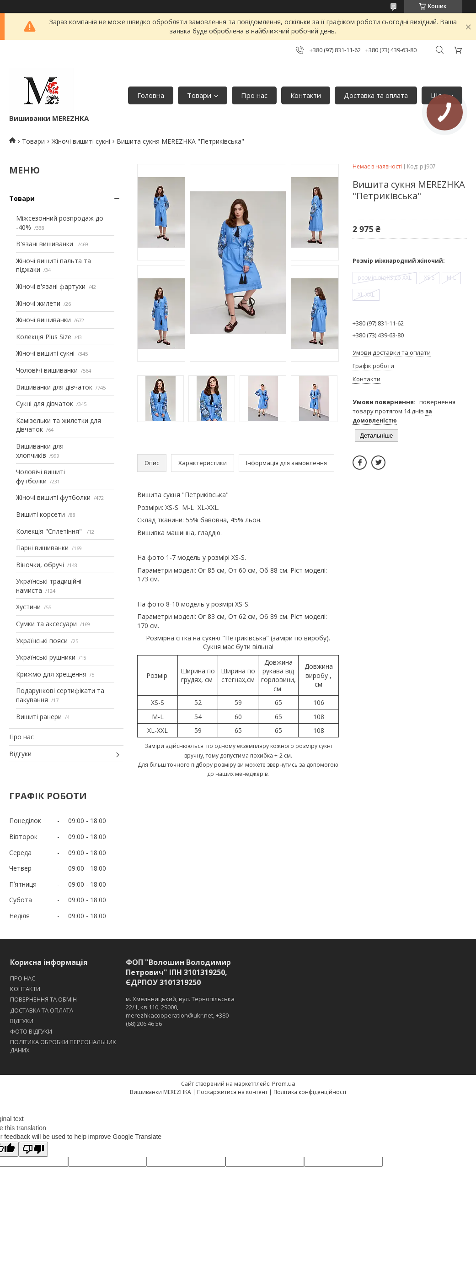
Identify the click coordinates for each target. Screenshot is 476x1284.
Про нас (254, 95)
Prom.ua (283, 1083)
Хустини (28, 606)
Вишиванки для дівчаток (54, 387)
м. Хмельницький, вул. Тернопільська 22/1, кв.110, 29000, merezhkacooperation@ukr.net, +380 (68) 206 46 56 (180, 1011)
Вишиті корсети (40, 514)
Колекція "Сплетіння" (50, 531)
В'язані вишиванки (45, 243)
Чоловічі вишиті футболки (40, 476)
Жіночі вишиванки (43, 319)
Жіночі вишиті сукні (81, 141)
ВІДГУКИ (21, 1021)
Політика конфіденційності (309, 1092)
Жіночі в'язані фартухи (51, 286)
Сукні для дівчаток (44, 403)
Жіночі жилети (38, 303)
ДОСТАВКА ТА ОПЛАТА (41, 1010)
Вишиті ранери (39, 716)
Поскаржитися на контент (232, 1092)
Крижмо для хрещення (51, 674)
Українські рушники (45, 657)
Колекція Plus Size (43, 336)
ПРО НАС (22, 978)
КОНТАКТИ (25, 989)
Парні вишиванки (42, 547)
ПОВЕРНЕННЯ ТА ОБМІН (43, 999)
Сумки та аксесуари (46, 623)
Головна (150, 95)
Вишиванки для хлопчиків (40, 451)
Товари (199, 95)
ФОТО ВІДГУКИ (31, 1031)
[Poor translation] (33, 1149)
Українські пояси (42, 640)
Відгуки (20, 753)
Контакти (305, 95)
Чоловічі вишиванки (47, 370)
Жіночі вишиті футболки (53, 497)
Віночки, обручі (40, 564)
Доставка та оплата (376, 95)
